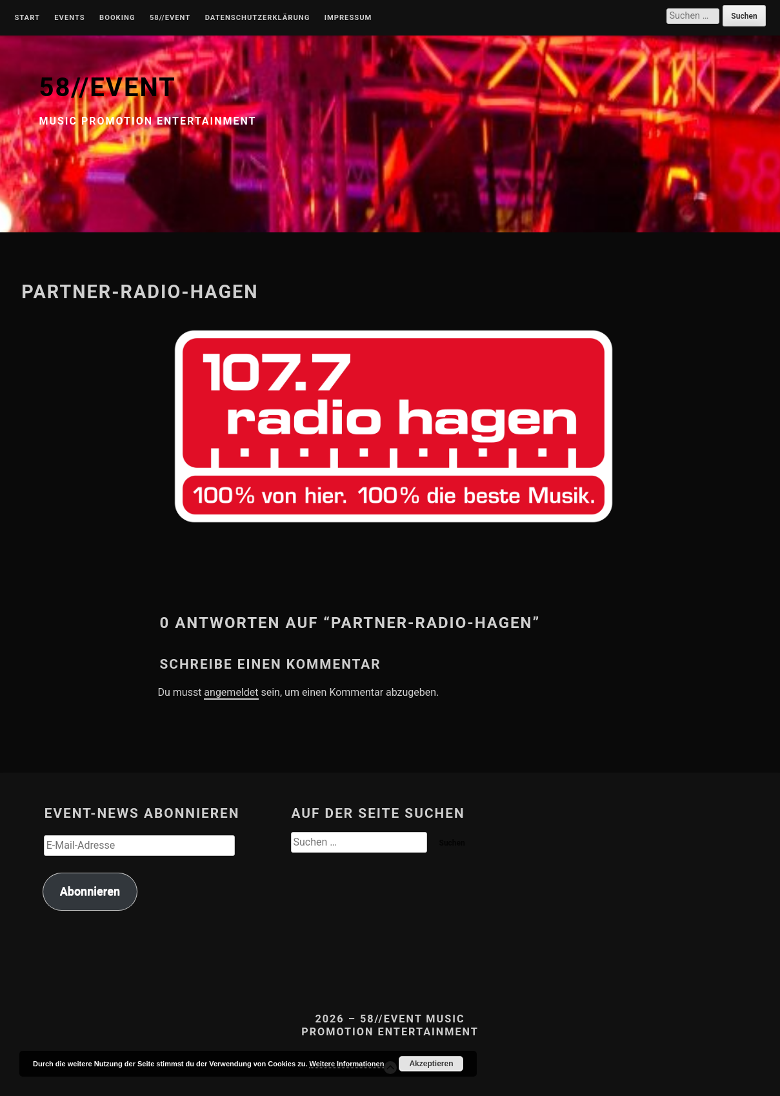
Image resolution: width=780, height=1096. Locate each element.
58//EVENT (107, 87)
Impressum (348, 18)
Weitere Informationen (346, 1064)
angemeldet (231, 692)
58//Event (170, 18)
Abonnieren (90, 891)
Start (27, 18)
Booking (117, 18)
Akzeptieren (431, 1063)
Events (69, 18)
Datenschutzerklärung (257, 18)
